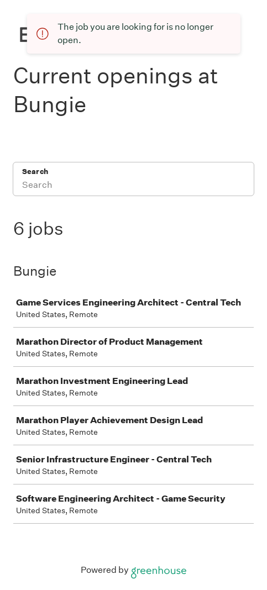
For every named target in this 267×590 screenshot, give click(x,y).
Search (35, 171)
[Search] (133, 186)
